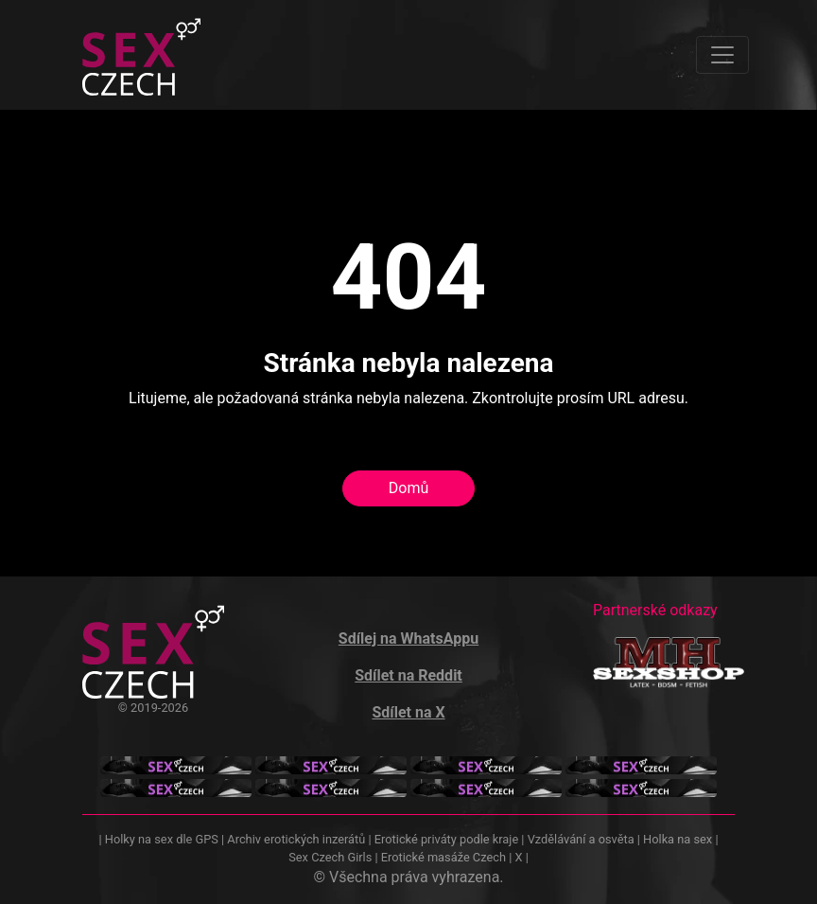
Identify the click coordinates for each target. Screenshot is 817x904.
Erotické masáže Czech (443, 857)
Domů (408, 488)
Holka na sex (677, 839)
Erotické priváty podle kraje (446, 839)
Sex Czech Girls (330, 857)
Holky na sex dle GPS (161, 839)
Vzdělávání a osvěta (581, 839)
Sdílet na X (408, 712)
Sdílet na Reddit (408, 675)
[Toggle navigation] (722, 55)
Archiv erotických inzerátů (296, 839)
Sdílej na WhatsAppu (408, 638)
